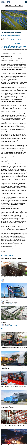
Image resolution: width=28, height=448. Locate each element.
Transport (16, 5)
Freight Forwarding (9, 5)
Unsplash (19, 258)
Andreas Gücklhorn (10, 258)
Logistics (21, 5)
